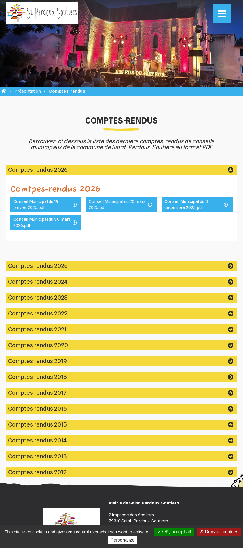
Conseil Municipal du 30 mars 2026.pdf (42, 222)
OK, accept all (174, 531)
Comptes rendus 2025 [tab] (38, 265)
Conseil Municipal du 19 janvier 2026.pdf (35, 204)
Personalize (123, 540)
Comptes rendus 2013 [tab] (37, 456)
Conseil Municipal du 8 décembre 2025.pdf (186, 204)
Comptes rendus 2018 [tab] (37, 376)
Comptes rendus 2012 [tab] (37, 472)
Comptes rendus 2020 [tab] (38, 345)
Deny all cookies (219, 531)
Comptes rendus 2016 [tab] (37, 408)
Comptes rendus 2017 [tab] (37, 392)
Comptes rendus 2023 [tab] (38, 297)
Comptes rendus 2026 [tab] (37, 169)
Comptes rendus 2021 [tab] (37, 329)
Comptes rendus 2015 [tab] (37, 424)
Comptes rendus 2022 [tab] (37, 313)
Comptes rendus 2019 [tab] (37, 361)
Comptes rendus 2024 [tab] (37, 281)
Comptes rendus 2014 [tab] (37, 440)
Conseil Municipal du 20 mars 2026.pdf (117, 204)
